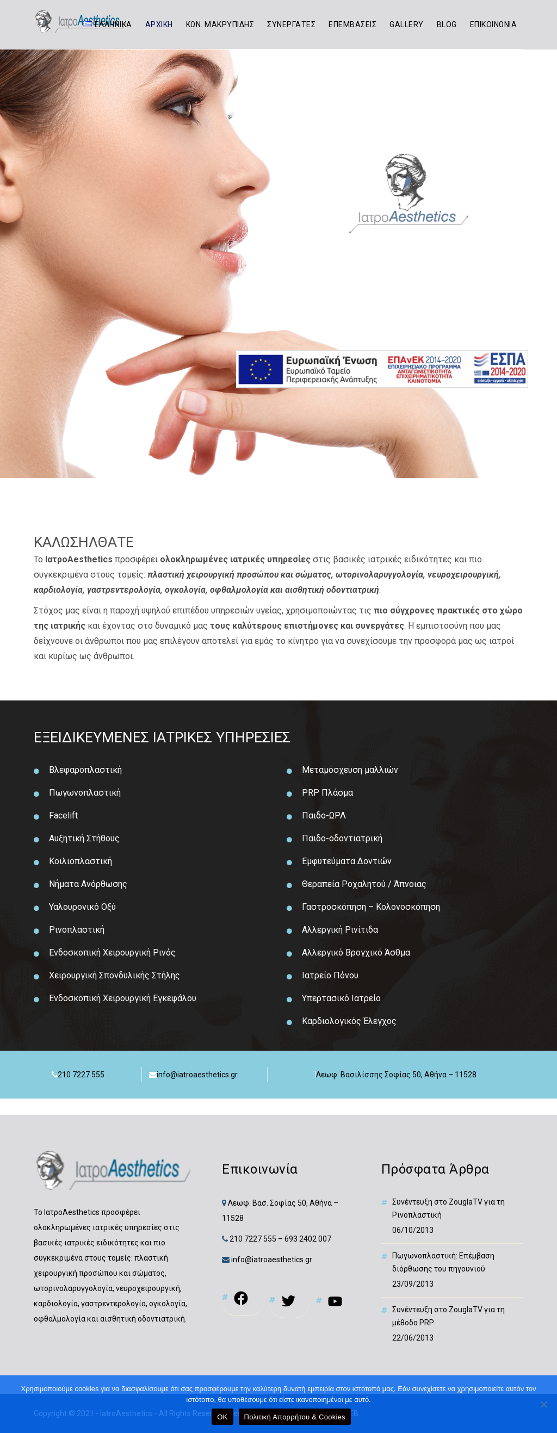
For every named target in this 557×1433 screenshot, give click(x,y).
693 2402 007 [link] (307, 1239)
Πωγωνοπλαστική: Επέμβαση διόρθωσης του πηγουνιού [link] (443, 1262)
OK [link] (222, 1417)
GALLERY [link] (406, 24)
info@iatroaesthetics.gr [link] (271, 1259)
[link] (107, 24)
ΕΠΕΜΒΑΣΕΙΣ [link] (352, 24)
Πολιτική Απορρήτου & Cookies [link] (294, 1417)
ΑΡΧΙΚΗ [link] (159, 24)
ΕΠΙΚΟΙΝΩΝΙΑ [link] (493, 24)
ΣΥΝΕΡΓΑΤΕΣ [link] (291, 24)
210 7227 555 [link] (253, 1239)
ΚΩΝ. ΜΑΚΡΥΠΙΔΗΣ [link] (220, 24)
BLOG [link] (447, 24)
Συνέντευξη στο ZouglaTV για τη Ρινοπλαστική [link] (448, 1208)
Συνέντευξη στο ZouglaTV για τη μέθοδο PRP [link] (448, 1316)
